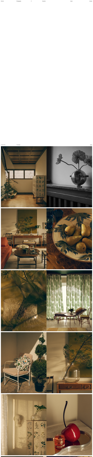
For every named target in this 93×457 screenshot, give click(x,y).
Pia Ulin (2, 1)
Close (91, 144)
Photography (18, 1)
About (71, 1)
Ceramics (44, 1)
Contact (90, 1)
